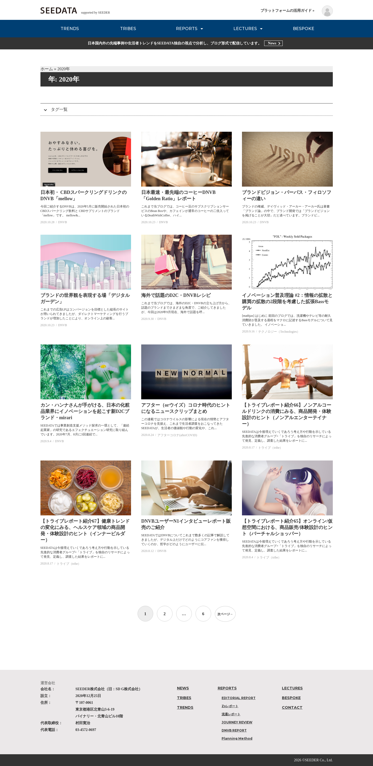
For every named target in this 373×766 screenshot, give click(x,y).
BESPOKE (303, 28)
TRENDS (70, 28)
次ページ (225, 613)
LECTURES (245, 28)
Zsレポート (230, 706)
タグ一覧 (59, 109)
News (272, 43)
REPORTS (186, 28)
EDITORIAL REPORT (239, 698)
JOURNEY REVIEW (237, 722)
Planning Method (237, 738)
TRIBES (128, 28)
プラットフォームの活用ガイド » (287, 11)
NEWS (183, 688)
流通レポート (231, 714)
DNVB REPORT (234, 730)
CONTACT (292, 707)
